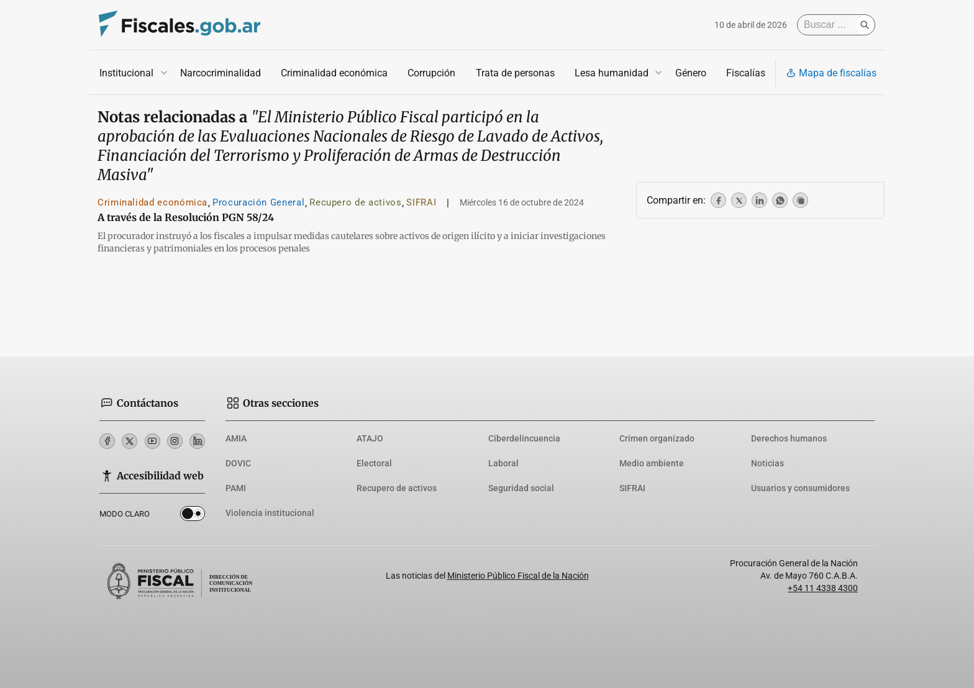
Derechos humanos (789, 438)
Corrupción (431, 73)
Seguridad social (521, 488)
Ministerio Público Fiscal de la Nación (518, 576)
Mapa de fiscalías (831, 73)
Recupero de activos (355, 202)
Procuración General (258, 202)
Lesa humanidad (612, 73)
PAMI (235, 488)
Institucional (126, 73)
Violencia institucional (269, 513)
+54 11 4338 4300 (823, 588)
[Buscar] (829, 25)
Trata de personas (515, 73)
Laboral (503, 463)
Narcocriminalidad (220, 73)
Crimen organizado (656, 438)
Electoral (374, 463)
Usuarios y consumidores (800, 488)
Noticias (767, 463)
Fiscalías (745, 73)
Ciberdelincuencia (524, 438)
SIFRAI (421, 202)
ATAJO (370, 438)
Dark (192, 516)
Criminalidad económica (334, 73)
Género (690, 73)
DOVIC (238, 463)
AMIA (236, 438)
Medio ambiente (651, 463)
